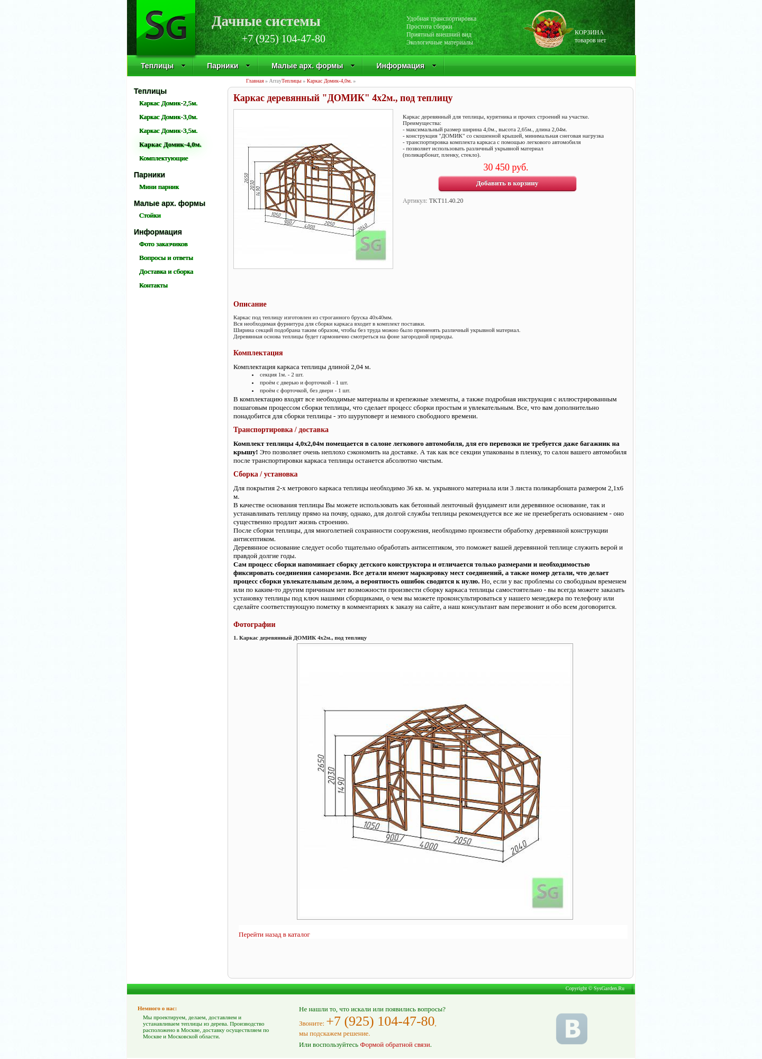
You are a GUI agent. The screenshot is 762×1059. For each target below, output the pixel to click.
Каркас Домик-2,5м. (168, 103)
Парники (228, 65)
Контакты (153, 285)
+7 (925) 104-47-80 (283, 38)
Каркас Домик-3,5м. (168, 130)
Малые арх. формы (313, 65)
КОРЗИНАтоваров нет (590, 36)
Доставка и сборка (166, 271)
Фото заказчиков (163, 244)
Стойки (150, 215)
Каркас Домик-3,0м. (168, 117)
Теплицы (163, 65)
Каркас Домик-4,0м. (329, 81)
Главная (255, 81)
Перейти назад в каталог (274, 934)
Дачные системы (266, 20)
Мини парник (159, 187)
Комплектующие (163, 158)
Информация (406, 65)
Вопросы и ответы (166, 258)
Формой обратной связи (395, 1044)
